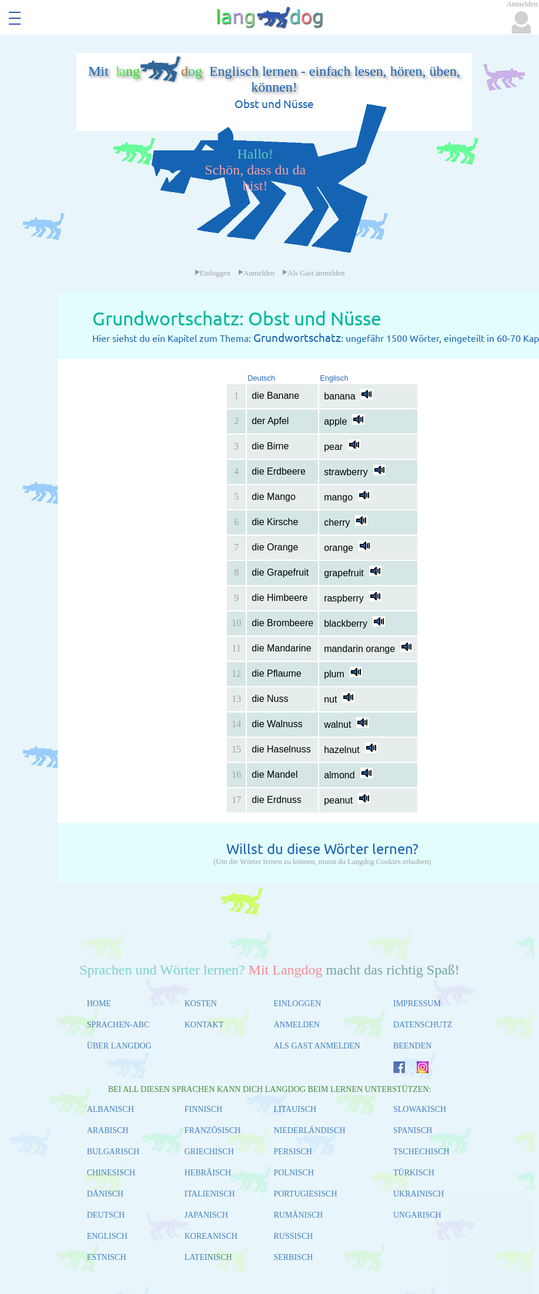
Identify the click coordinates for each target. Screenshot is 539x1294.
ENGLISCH (107, 1236)
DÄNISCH (105, 1193)
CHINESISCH (111, 1172)
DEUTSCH (106, 1215)
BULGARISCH (113, 1151)
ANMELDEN (296, 1024)
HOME (99, 1003)
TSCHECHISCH (421, 1151)
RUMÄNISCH (298, 1215)
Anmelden (256, 273)
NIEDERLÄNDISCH (309, 1130)
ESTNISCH (106, 1257)
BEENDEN (412, 1045)
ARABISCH (108, 1130)
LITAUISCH (294, 1109)
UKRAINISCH (418, 1193)
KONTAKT (204, 1024)
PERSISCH (292, 1151)
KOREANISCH (211, 1236)
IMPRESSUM (417, 1003)
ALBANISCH (110, 1109)
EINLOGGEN (297, 1003)
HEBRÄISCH (208, 1172)
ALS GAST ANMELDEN (316, 1045)
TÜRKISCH (413, 1172)
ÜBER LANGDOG (119, 1045)
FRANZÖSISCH (213, 1130)
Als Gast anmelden (313, 273)
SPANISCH (412, 1130)
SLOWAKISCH (419, 1109)
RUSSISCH (293, 1236)
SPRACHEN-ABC (118, 1024)
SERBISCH (293, 1257)
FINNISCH (204, 1109)
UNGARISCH (417, 1215)
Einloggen (213, 273)
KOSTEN (201, 1003)
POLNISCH (293, 1172)
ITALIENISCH (210, 1193)
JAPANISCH (206, 1215)
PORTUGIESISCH (305, 1193)
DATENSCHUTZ (422, 1024)
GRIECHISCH (209, 1151)
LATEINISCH (208, 1257)
